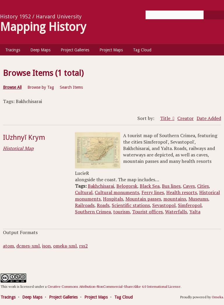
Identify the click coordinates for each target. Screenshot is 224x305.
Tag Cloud (142, 50)
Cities (203, 186)
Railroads (84, 205)
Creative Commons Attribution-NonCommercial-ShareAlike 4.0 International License (114, 286)
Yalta (194, 211)
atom (8, 246)
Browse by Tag (40, 87)
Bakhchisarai (101, 186)
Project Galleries (75, 50)
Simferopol (190, 205)
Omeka (217, 297)
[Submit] (214, 15)
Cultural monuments (117, 192)
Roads (103, 205)
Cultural (83, 192)
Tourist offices (147, 211)
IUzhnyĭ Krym (24, 137)
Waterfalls (176, 211)
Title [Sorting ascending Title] (166, 118)
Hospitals (113, 199)
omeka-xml (65, 246)
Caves (189, 186)
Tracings (12, 50)
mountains (174, 199)
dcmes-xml (28, 246)
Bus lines (171, 186)
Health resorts (181, 192)
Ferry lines (152, 192)
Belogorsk (126, 186)
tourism (121, 211)
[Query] (185, 15)
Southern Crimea (93, 211)
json (46, 246)
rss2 (83, 246)
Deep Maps (40, 50)
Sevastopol (164, 205)
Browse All (12, 87)
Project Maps (111, 50)
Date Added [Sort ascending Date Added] (209, 118)
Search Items (71, 87)
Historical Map (18, 148)
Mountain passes (143, 199)
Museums (198, 199)
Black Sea (150, 186)
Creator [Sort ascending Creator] (185, 118)
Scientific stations (131, 205)
